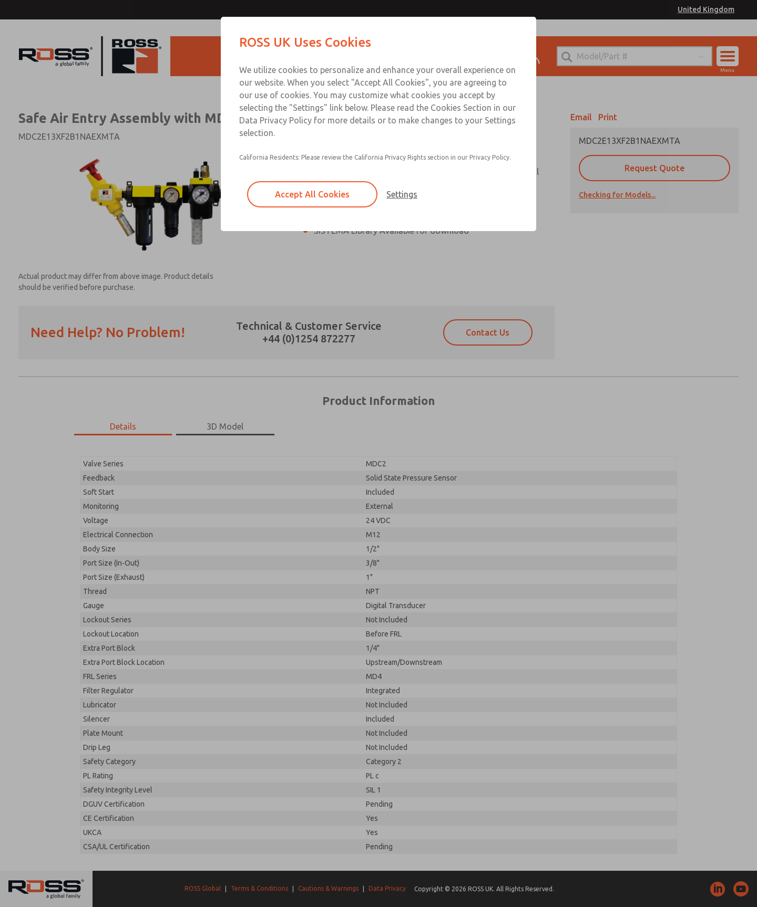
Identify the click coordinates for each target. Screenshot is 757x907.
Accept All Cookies (312, 194)
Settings (401, 194)
